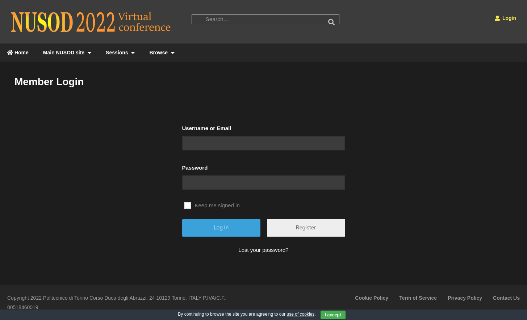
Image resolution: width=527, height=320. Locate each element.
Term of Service (418, 298)
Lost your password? (263, 250)
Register (306, 227)
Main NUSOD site (67, 52)
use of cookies (301, 314)
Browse (161, 52)
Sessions (120, 52)
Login (505, 18)
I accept (333, 314)
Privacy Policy (465, 298)
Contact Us (506, 298)
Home (18, 52)
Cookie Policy (371, 298)
